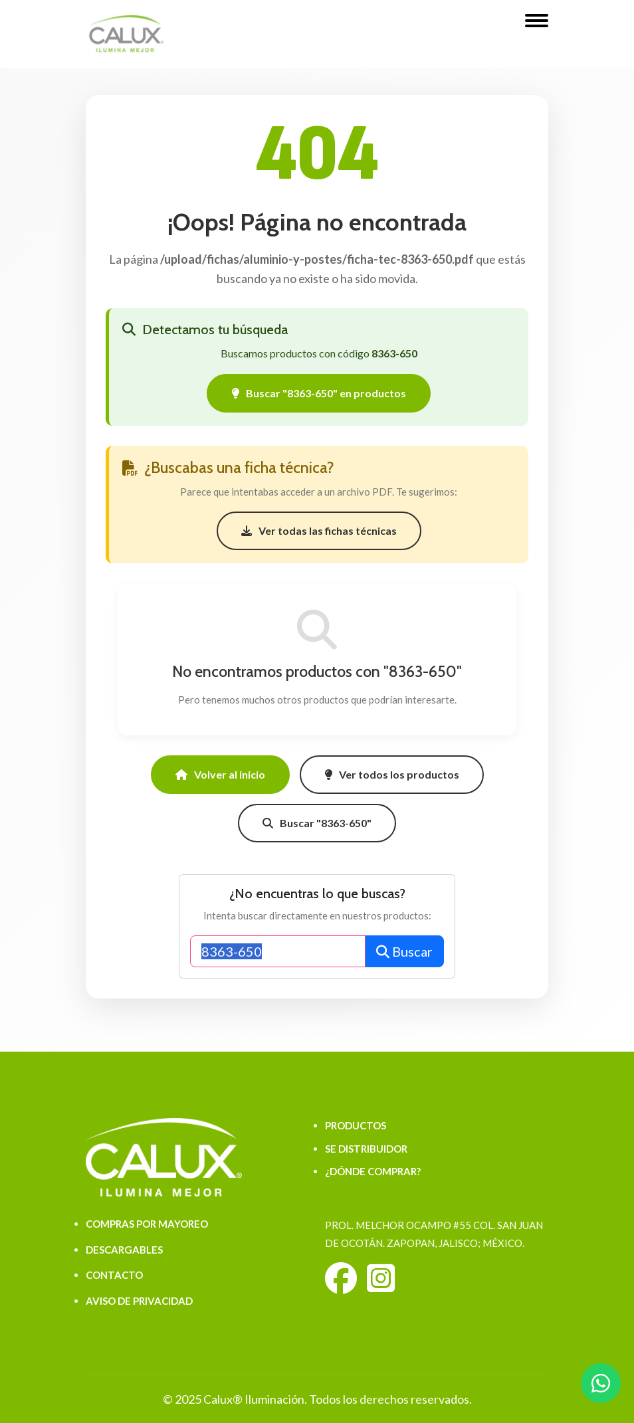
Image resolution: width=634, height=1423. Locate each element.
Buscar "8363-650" (317, 822)
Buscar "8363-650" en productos (318, 393)
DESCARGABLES (124, 1250)
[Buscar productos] (278, 951)
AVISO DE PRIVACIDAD (139, 1301)
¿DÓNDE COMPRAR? (373, 1171)
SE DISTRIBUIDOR (366, 1149)
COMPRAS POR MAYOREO (147, 1224)
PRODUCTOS (355, 1125)
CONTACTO (114, 1275)
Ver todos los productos (391, 774)
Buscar (404, 951)
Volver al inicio (220, 774)
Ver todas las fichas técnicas (319, 530)
